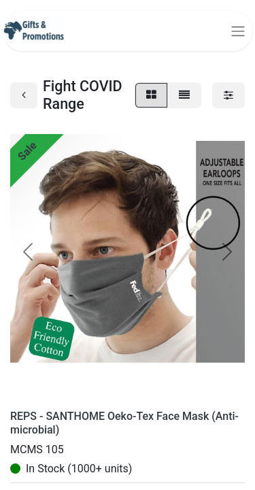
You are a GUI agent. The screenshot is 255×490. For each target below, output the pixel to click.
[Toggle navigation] (238, 31)
